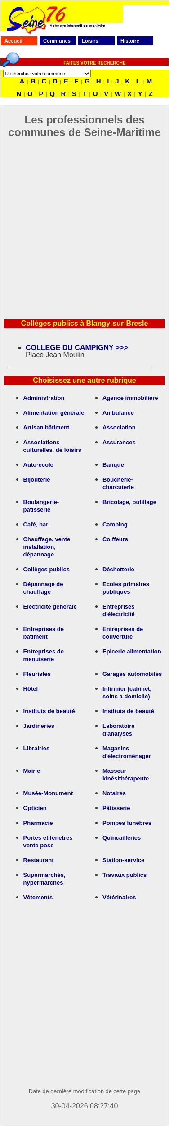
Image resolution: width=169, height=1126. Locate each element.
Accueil (13, 41)
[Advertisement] (84, 223)
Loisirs (90, 41)
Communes (57, 41)
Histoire (129, 41)
